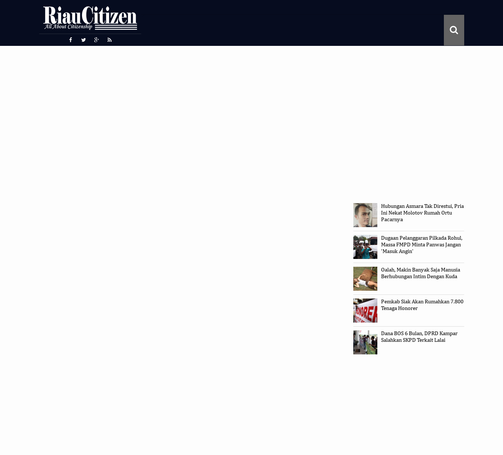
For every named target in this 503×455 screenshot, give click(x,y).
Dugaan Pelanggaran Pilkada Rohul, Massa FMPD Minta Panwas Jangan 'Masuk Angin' (421, 244)
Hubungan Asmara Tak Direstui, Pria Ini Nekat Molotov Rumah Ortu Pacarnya (422, 212)
